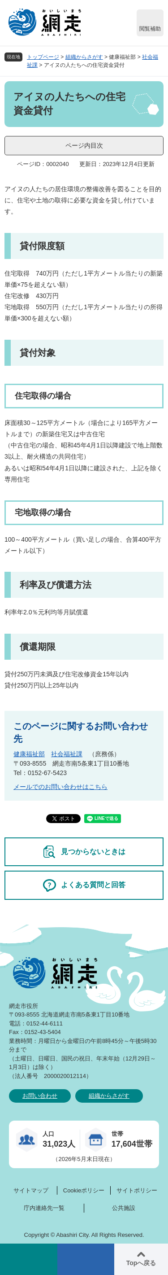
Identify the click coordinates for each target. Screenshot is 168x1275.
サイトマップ (30, 1190)
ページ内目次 (84, 145)
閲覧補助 (150, 29)
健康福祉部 (29, 754)
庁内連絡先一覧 (44, 1208)
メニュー (86, 1259)
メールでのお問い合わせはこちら (60, 786)
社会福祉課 (66, 754)
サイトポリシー (136, 1190)
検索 (28, 1259)
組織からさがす (84, 57)
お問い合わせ (39, 1095)
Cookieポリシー (83, 1190)
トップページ (43, 57)
